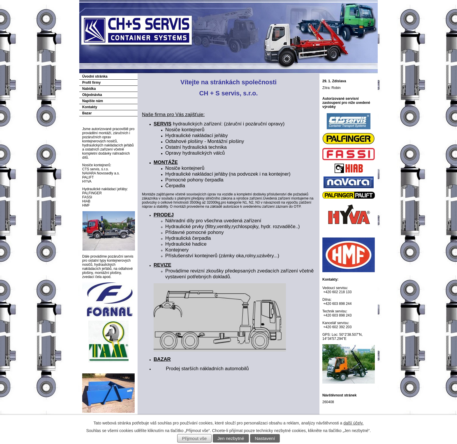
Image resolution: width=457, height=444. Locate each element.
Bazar (87, 113)
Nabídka (89, 89)
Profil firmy (91, 83)
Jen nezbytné (230, 438)
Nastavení (265, 438)
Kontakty (89, 107)
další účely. (353, 423)
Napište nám (92, 101)
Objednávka (92, 95)
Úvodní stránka (95, 76)
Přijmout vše (194, 438)
